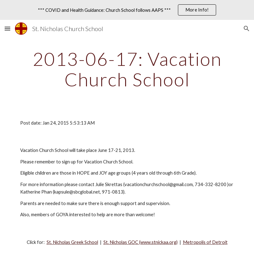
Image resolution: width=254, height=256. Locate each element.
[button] (7, 28)
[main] (127, 69)
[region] (127, 10)
